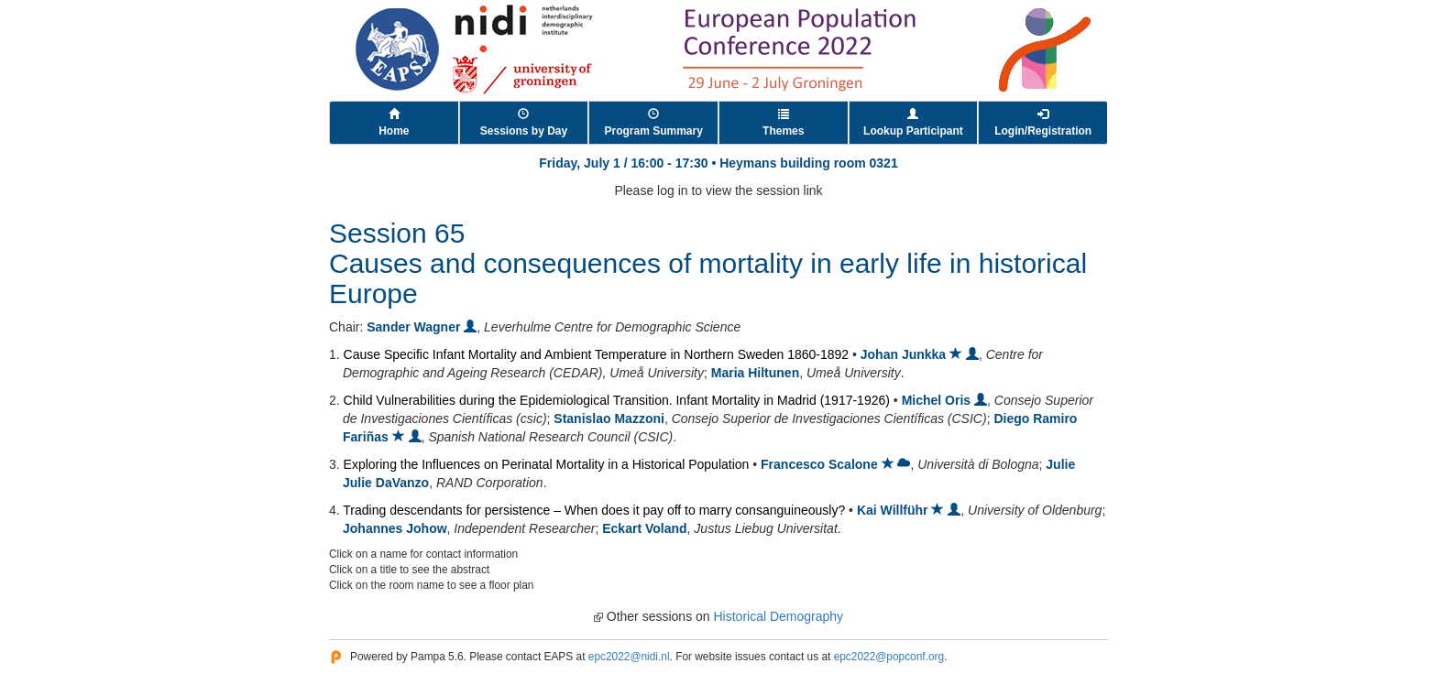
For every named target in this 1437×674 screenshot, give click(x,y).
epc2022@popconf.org (889, 656)
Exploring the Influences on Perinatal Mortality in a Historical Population (547, 464)
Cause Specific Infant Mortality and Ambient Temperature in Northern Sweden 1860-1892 (597, 354)
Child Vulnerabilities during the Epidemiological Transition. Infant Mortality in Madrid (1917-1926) (617, 400)
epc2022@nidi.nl (629, 656)
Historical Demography (779, 616)
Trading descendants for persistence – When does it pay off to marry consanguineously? (594, 510)
